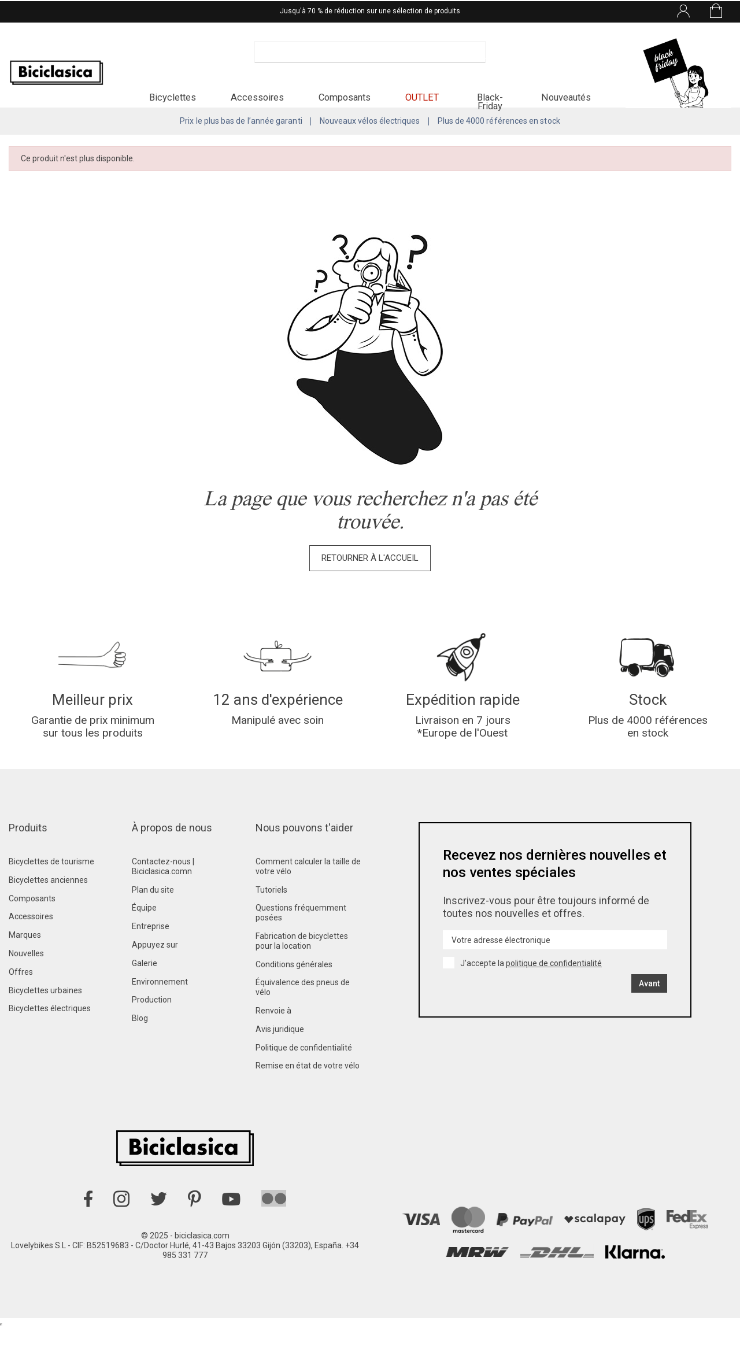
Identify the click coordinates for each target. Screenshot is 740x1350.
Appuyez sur (155, 967)
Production (152, 1022)
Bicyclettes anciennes (48, 902)
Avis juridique (280, 1051)
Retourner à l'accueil (370, 573)
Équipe (144, 930)
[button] (172, 102)
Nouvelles (26, 976)
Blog (140, 1040)
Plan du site (153, 912)
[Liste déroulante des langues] (584, 10)
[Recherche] (370, 58)
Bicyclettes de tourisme (51, 884)
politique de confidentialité (554, 985)
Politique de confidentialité (304, 1070)
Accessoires (31, 939)
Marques (25, 957)
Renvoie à (273, 1033)
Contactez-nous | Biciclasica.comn (163, 888)
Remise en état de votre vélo (308, 1088)
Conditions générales (294, 987)
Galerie (144, 985)
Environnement (160, 1004)
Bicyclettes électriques (50, 1030)
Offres (21, 994)
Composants (32, 921)
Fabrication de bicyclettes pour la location (302, 963)
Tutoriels (271, 912)
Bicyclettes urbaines (45, 1013)
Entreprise (150, 948)
